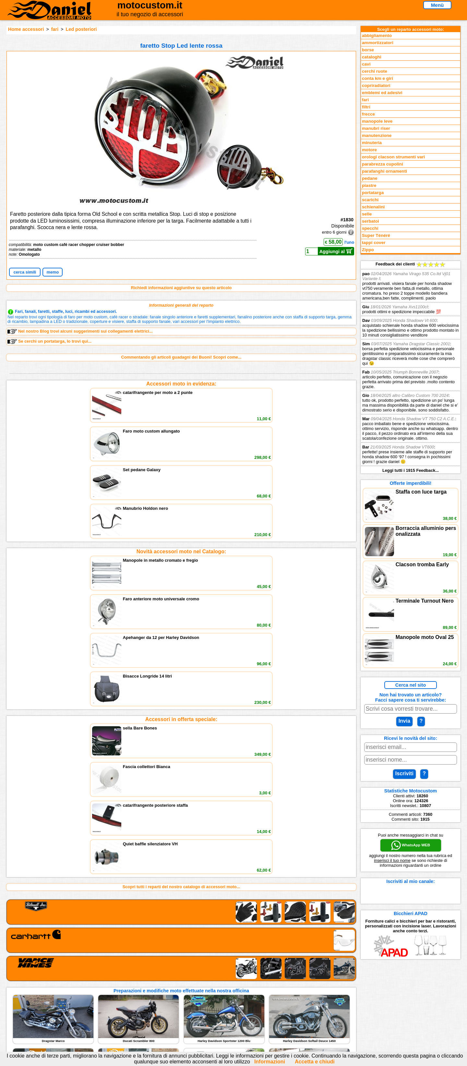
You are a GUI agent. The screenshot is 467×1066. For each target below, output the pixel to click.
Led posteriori (81, 29)
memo (53, 272)
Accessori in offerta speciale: (181, 486)
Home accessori (26, 29)
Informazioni (269, 1061)
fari (54, 29)
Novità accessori (95, 997)
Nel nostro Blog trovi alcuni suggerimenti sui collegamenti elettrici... (80, 331)
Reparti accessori (95, 990)
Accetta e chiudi (315, 1061)
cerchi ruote (374, 71)
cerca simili (25, 272)
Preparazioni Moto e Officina (106, 1010)
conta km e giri (377, 78)
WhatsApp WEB (410, 845)
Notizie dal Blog (94, 1017)
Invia (404, 721)
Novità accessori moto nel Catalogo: (181, 435)
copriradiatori (376, 85)
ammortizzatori (377, 42)
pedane (369, 178)
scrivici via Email (175, 990)
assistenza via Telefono (182, 997)
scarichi (370, 199)
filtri (366, 106)
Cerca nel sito (410, 685)
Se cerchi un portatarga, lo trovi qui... (49, 341)
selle (367, 214)
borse (368, 49)
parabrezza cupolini (382, 164)
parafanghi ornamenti (384, 171)
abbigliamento (377, 35)
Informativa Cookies (178, 1010)
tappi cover (374, 242)
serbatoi (370, 221)
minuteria (372, 142)
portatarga (373, 192)
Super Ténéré (376, 235)
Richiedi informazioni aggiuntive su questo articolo (181, 287)
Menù (437, 5)
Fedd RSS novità (175, 1017)
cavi (366, 64)
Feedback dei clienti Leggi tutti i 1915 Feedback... (410, 367)
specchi (370, 228)
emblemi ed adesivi (382, 92)
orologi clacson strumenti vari (393, 156)
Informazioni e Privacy (181, 1003)
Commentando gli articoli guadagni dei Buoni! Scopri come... (181, 357)
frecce (368, 114)
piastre (369, 185)
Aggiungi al (336, 251)
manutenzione (376, 135)
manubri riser (376, 128)
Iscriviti (404, 773)
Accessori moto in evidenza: (181, 383)
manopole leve (377, 121)
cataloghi (371, 57)
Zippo (368, 249)
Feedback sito (92, 1003)
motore (369, 149)
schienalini (373, 206)
